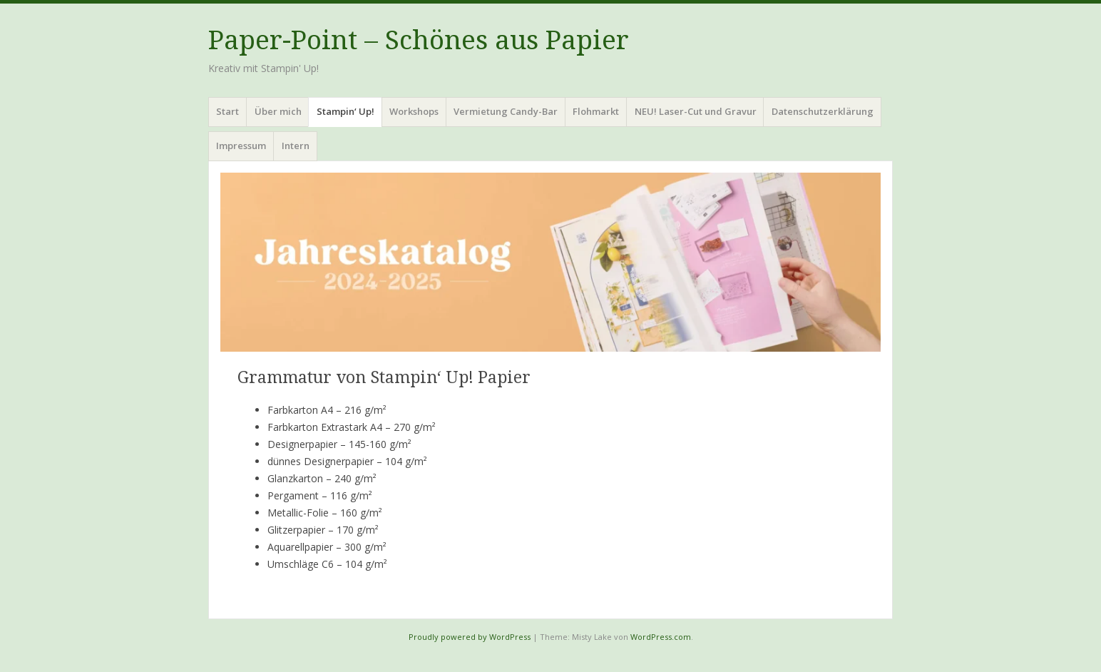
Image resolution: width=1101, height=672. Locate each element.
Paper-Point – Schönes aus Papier (418, 40)
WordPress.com (660, 636)
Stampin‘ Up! (345, 111)
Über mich (278, 111)
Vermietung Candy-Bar (506, 111)
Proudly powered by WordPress (470, 636)
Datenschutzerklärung (823, 111)
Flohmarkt (596, 111)
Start (227, 111)
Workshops (414, 111)
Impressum (241, 145)
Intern (295, 145)
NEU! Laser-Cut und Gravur (696, 111)
